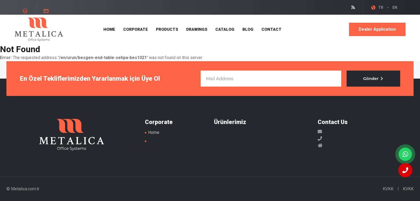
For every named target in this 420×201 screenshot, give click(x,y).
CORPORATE (135, 29)
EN (394, 7)
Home (153, 132)
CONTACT (271, 29)
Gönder (373, 78)
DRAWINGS (196, 29)
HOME (109, 29)
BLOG (247, 29)
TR (380, 7)
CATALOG (224, 29)
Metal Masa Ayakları (38, 29)
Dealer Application (377, 29)
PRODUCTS (167, 29)
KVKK (388, 188)
